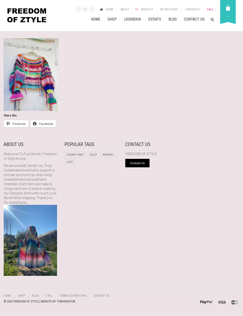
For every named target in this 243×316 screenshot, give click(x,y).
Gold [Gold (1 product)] (93, 154)
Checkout (192, 9)
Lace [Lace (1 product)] (69, 162)
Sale (210, 9)
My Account (169, 9)
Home (109, 9)
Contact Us (194, 19)
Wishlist (147, 9)
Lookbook (132, 19)
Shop (112, 19)
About (124, 9)
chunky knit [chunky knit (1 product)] (75, 154)
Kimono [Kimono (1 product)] (108, 154)
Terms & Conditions (73, 295)
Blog (172, 19)
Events (154, 19)
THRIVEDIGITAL (66, 301)
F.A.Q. (49, 295)
